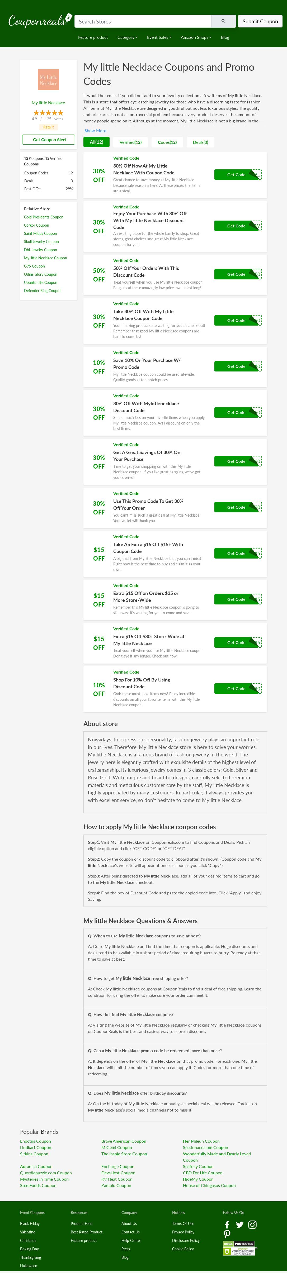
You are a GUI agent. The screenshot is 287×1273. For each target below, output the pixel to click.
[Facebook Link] (227, 1224)
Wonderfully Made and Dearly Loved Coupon (217, 1156)
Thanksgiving (30, 1257)
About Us (129, 1223)
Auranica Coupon (36, 1166)
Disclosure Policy (186, 1240)
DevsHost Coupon (118, 1172)
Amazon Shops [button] (194, 37)
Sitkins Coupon (34, 1153)
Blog (225, 37)
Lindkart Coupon (35, 1147)
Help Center (131, 1240)
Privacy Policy (183, 1232)
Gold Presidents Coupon (43, 217)
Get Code (236, 174)
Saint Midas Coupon (40, 233)
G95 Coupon (34, 266)
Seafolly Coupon (198, 1166)
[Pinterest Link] (227, 1234)
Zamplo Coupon (116, 1185)
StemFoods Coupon (38, 1185)
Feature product (93, 37)
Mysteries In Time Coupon (44, 1178)
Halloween (28, 1266)
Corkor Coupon (36, 225)
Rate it (48, 127)
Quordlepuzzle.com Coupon (46, 1172)
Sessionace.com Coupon (205, 1147)
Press (125, 1249)
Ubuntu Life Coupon (40, 282)
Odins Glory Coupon (40, 274)
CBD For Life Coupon (203, 1172)
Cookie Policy (183, 1249)
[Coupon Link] (175, 175)
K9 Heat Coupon (117, 1178)
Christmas (28, 1240)
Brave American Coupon (123, 1140)
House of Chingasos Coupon (209, 1185)
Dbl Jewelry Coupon (40, 249)
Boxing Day (29, 1249)
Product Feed (81, 1223)
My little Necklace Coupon (45, 258)
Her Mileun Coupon (201, 1140)
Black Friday (30, 1223)
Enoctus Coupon (35, 1140)
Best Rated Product (86, 1232)
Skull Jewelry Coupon (41, 241)
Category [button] (125, 37)
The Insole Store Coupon (124, 1153)
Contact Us (130, 1232)
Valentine (27, 1232)
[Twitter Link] (240, 1224)
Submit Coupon (260, 21)
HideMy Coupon (198, 1178)
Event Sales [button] (157, 37)
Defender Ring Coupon (43, 290)
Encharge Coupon (117, 1166)
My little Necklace (48, 102)
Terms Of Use (183, 1223)
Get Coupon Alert (47, 139)
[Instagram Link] (252, 1224)
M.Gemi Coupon (116, 1147)
